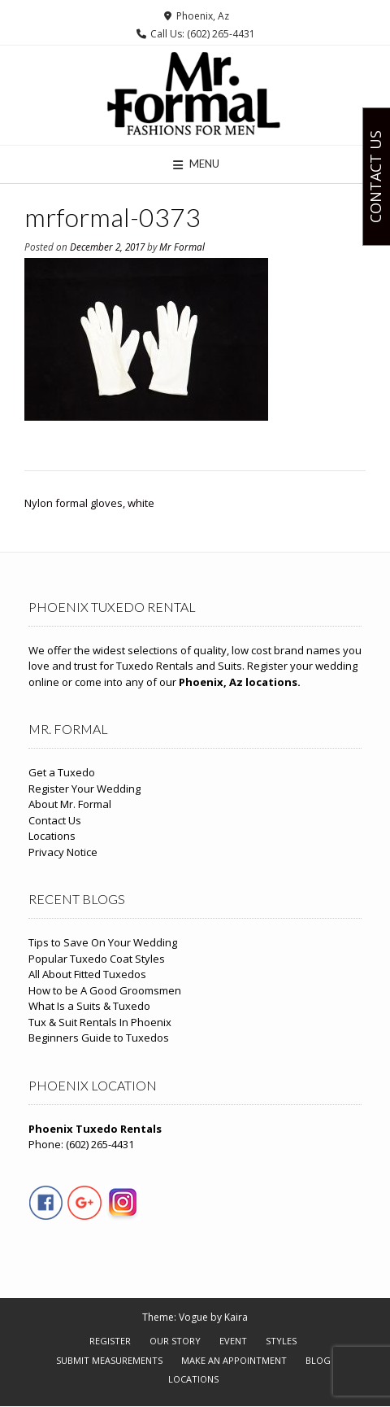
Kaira (236, 1317)
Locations (52, 835)
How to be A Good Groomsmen (104, 990)
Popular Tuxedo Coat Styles (96, 958)
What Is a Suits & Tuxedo (89, 1005)
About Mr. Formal (69, 804)
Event (233, 1341)
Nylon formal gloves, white (89, 503)
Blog (318, 1360)
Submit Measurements (109, 1360)
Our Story (175, 1341)
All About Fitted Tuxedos (87, 974)
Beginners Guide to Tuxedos (98, 1037)
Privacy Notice (63, 852)
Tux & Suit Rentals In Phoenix (99, 1022)
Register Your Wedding (84, 788)
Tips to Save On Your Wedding (102, 942)
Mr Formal (182, 246)
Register (110, 1341)
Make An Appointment (234, 1360)
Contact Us (54, 820)
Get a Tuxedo (61, 772)
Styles (281, 1341)
